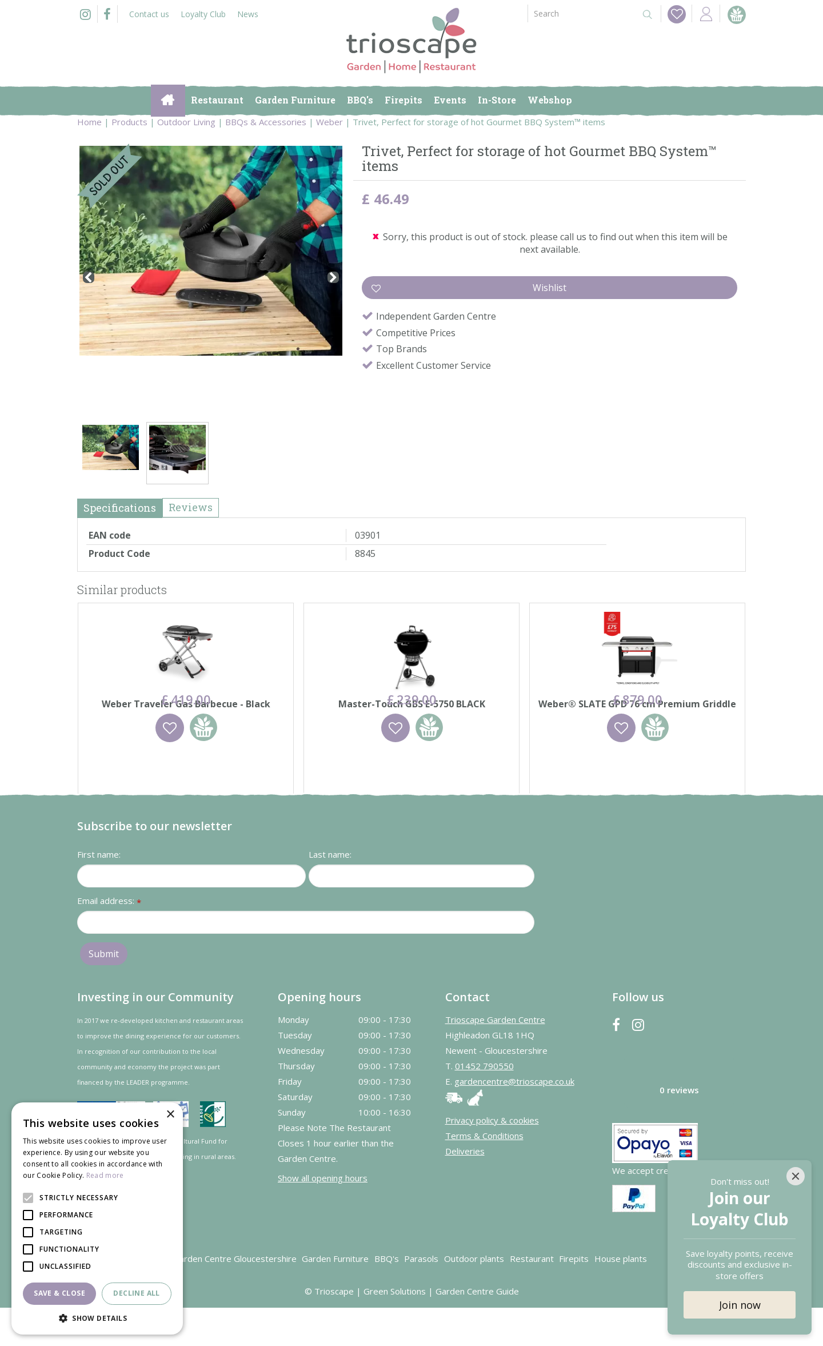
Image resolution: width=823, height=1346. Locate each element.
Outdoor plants (474, 1297)
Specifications (119, 508)
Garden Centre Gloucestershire (235, 1297)
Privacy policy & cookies (492, 1158)
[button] (97, 1317)
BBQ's (386, 1297)
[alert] (97, 1218)
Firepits (574, 1297)
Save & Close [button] (59, 1293)
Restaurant (532, 1297)
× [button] (170, 1114)
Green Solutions (394, 1329)
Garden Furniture (335, 1297)
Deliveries (465, 1189)
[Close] (795, 1176)
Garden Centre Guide (477, 1329)
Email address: (109, 939)
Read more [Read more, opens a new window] (105, 1175)
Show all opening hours (322, 1216)
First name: (99, 892)
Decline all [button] (136, 1293)
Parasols (421, 1297)
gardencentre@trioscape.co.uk (514, 1119)
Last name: (330, 892)
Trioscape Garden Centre (495, 1058)
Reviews (191, 507)
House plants (620, 1297)
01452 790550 (484, 1104)
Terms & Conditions (484, 1174)
